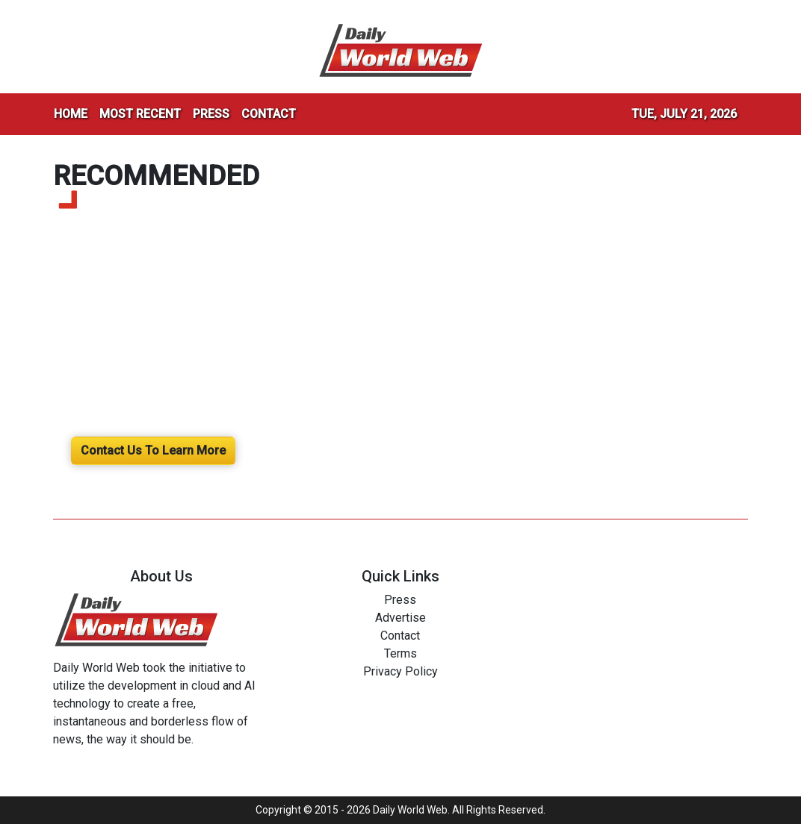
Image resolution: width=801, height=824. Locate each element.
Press (400, 600)
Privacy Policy (400, 671)
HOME (70, 114)
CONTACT (268, 114)
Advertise (400, 618)
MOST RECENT (140, 114)
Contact (400, 635)
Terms (400, 653)
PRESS (211, 114)
